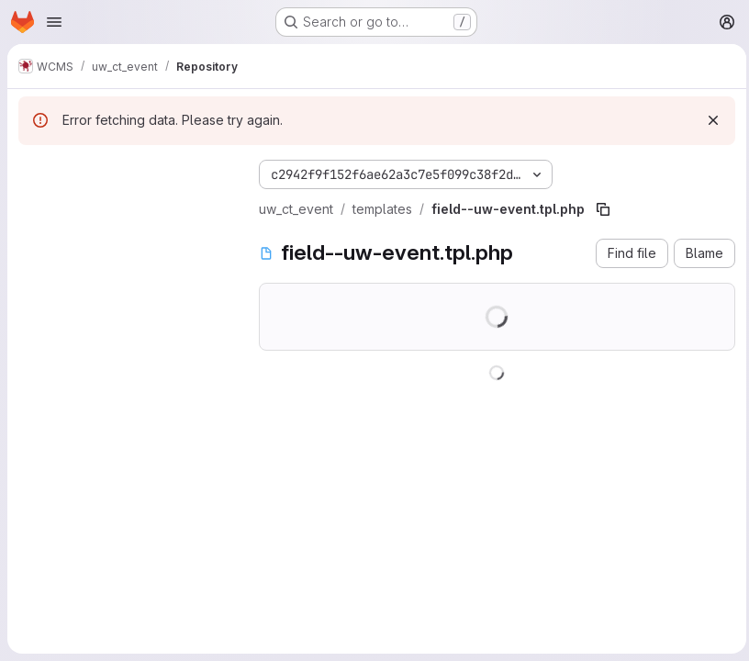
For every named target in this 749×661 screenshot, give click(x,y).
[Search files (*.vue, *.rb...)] (123, 207)
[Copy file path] (603, 209)
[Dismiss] (709, 120)
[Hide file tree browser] (33, 170)
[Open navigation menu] (54, 22)
